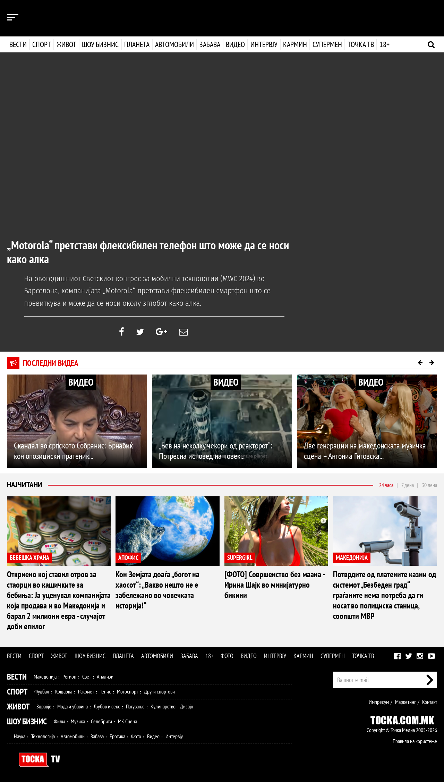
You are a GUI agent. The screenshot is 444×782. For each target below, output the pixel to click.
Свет (86, 676)
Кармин (294, 44)
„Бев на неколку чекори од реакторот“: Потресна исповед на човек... (215, 450)
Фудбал (41, 691)
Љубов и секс (107, 706)
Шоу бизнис (100, 44)
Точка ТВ (360, 44)
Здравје (43, 706)
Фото (227, 655)
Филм (59, 720)
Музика (78, 720)
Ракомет (86, 691)
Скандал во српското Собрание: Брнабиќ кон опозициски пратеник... (73, 450)
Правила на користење (415, 740)
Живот (66, 44)
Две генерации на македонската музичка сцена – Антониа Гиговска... (365, 450)
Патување (135, 706)
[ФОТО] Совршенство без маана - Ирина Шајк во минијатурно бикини (274, 584)
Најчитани (25, 484)
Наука (19, 735)
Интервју (263, 44)
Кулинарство (163, 706)
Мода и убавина (72, 706)
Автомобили (174, 44)
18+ (384, 44)
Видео (234, 44)
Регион (69, 676)
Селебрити (101, 720)
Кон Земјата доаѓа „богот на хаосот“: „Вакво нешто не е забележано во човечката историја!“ (157, 590)
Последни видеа (51, 363)
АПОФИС (128, 557)
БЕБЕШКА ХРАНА (29, 557)
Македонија (45, 676)
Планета (137, 44)
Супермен (326, 44)
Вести (18, 44)
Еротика (117, 735)
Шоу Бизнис (27, 721)
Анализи (105, 676)
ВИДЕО (80, 382)
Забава (209, 44)
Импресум (379, 701)
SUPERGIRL (240, 557)
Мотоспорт (127, 691)
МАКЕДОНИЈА (352, 557)
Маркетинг (405, 701)
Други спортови (159, 691)
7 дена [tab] (407, 484)
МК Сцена (127, 720)
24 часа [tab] (386, 484)
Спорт (41, 44)
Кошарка (63, 691)
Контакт (429, 701)
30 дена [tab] (429, 484)
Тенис (105, 691)
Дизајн (186, 706)
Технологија (43, 735)
